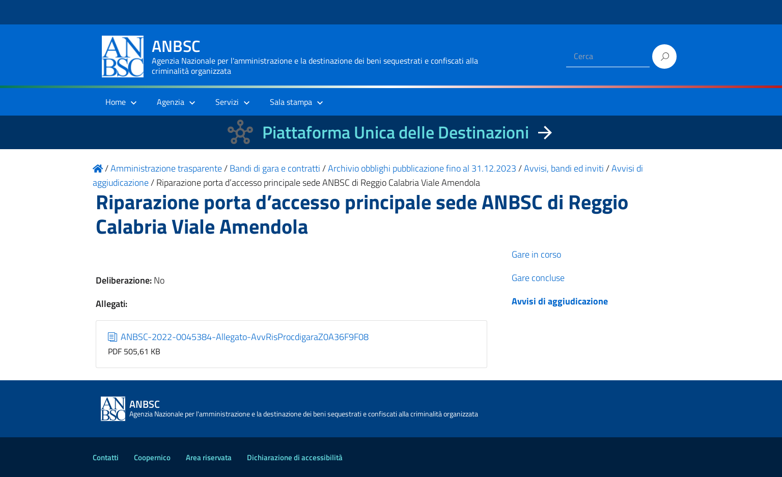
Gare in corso (536, 254)
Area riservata (209, 457)
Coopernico (152, 457)
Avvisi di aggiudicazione (560, 301)
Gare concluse (538, 278)
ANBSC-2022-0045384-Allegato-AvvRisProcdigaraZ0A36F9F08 (238, 337)
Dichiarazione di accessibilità (295, 457)
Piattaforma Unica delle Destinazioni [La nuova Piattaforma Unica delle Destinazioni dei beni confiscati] (395, 132)
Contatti (106, 457)
